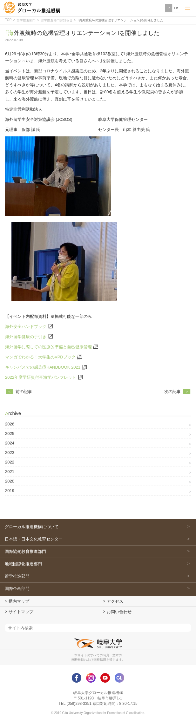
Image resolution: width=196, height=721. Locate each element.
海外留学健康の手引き (25, 338)
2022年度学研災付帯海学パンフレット (40, 378)
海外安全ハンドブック (25, 327)
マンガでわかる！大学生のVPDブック (40, 358)
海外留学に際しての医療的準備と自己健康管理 (48, 348)
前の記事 (24, 392)
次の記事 (172, 392)
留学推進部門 (26, 20)
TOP (8, 20)
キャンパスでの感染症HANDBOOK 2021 (42, 368)
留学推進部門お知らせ (56, 20)
